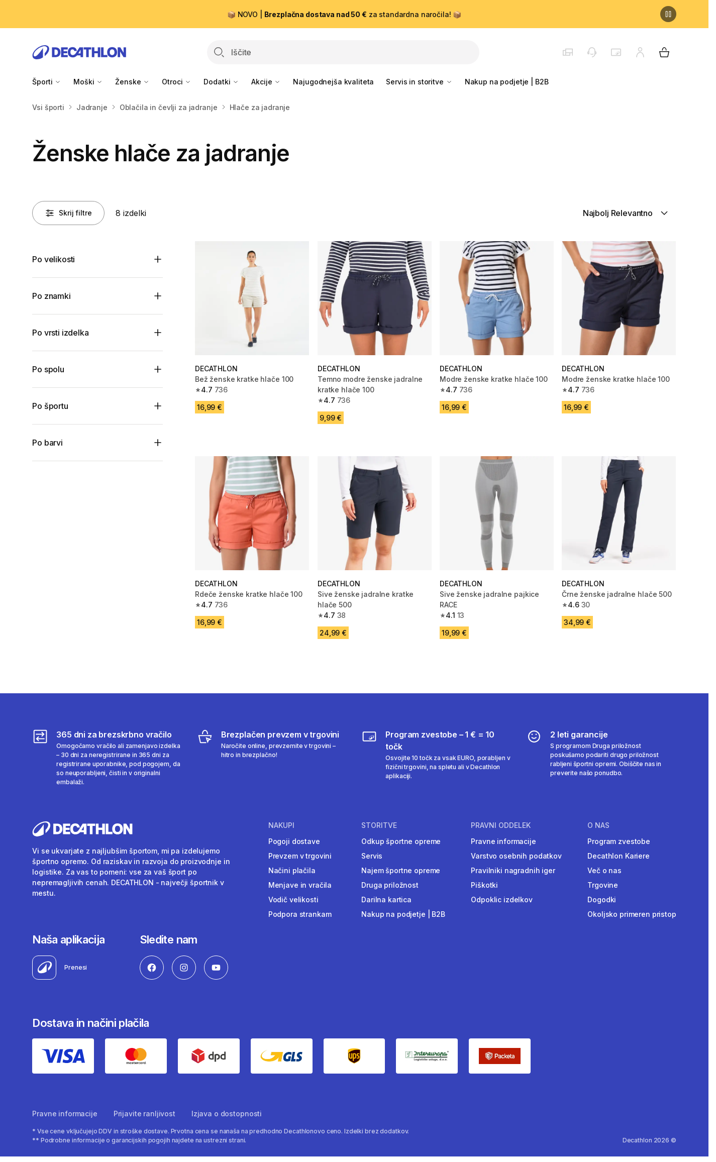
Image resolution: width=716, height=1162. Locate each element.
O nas (598, 825)
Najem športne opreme (400, 870)
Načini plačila (292, 870)
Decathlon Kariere (618, 856)
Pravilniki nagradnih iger (513, 870)
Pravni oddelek (501, 825)
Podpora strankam (300, 914)
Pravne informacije (503, 841)
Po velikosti (53, 259)
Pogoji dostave (294, 841)
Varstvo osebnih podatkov (516, 856)
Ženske (132, 81)
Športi (46, 81)
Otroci (176, 81)
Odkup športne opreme (401, 841)
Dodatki (221, 81)
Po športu (50, 406)
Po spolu (48, 369)
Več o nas (604, 870)
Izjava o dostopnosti (226, 1113)
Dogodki (601, 899)
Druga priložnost (390, 885)
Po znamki (51, 296)
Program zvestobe (618, 841)
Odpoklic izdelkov (502, 899)
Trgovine (602, 885)
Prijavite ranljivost (144, 1113)
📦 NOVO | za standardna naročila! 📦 (344, 14)
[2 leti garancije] (601, 757)
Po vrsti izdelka (60, 333)
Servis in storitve (419, 81)
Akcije (266, 81)
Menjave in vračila (300, 885)
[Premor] (668, 14)
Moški (88, 81)
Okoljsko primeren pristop (631, 914)
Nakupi (281, 825)
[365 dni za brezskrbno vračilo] (107, 757)
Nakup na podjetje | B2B (507, 81)
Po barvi (47, 443)
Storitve (379, 825)
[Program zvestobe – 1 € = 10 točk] (436, 757)
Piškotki (484, 885)
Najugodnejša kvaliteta (333, 81)
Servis (371, 856)
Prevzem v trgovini (300, 856)
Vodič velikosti (293, 899)
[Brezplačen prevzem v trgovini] (272, 757)
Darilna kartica (386, 899)
